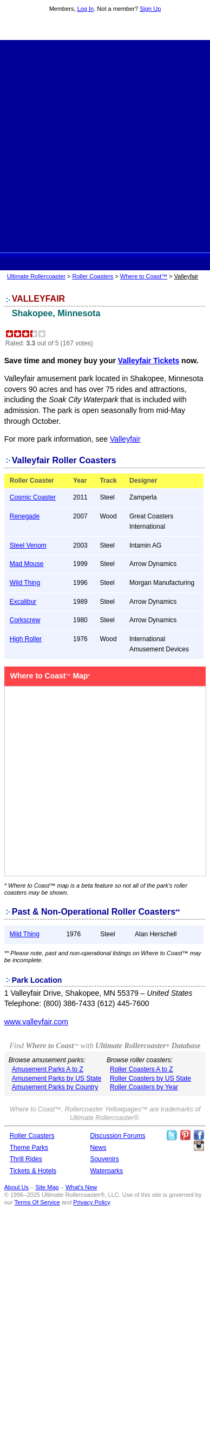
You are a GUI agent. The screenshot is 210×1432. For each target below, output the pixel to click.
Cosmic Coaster (33, 497)
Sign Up (150, 8)
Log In (85, 8)
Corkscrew (25, 620)
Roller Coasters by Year (144, 1087)
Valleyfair (125, 439)
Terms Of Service (37, 1202)
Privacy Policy (91, 1202)
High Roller (26, 639)
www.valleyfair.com (36, 1021)
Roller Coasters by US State (150, 1078)
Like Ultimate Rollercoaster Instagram (198, 1146)
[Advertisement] (105, 145)
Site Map (46, 1187)
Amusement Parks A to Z (47, 1069)
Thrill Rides (26, 1159)
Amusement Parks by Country (55, 1087)
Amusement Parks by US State (56, 1078)
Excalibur (23, 601)
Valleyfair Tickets (148, 360)
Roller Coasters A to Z (141, 1069)
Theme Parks (29, 1147)
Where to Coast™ (143, 276)
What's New (81, 1187)
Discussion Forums (117, 1136)
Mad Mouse (27, 564)
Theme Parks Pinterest (185, 1135)
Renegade (25, 516)
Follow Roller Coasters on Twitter (171, 1135)
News (98, 1147)
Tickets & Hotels (33, 1171)
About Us (16, 1187)
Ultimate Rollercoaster (105, 27)
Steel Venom (28, 545)
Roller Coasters (93, 276)
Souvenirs (104, 1159)
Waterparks (106, 1171)
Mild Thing (25, 934)
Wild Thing (25, 583)
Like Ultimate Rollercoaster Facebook (198, 1135)
